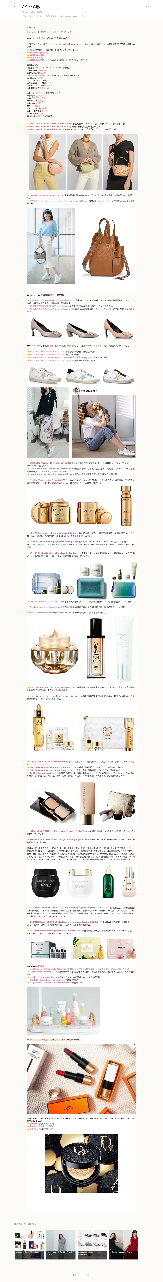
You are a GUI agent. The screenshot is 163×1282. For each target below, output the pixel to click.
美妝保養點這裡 (35, 58)
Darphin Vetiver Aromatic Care (44, 977)
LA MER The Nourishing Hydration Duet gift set (54, 542)
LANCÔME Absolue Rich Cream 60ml (49, 463)
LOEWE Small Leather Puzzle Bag (47, 195)
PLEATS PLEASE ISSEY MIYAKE (49, 68)
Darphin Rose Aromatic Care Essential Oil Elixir (51, 982)
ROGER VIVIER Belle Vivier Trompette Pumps (49, 300)
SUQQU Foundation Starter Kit (45, 773)
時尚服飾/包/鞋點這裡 (38, 53)
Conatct (84, 16)
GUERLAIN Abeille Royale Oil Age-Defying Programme (54, 687)
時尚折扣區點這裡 (36, 55)
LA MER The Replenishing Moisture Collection (53, 553)
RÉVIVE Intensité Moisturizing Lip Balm (47, 613)
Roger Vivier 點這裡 (37, 75)
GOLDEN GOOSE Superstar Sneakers (47, 351)
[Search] (146, 7)
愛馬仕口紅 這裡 (37, 1040)
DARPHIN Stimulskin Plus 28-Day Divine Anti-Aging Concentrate (62, 908)
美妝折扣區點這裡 (36, 60)
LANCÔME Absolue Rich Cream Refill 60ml (52, 468)
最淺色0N (34, 1123)
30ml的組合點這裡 (59, 690)
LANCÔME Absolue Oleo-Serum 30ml (46, 480)
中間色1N (34, 1126)
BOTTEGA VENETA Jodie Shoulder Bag (50, 124)
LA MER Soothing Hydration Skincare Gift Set (53, 533)
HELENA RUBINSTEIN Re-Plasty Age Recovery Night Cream (59, 839)
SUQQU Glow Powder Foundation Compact (52, 770)
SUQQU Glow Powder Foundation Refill (50, 767)
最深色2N (34, 1129)
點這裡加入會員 (54, 44)
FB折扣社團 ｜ (27, 16)
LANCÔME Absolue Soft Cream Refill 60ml (52, 474)
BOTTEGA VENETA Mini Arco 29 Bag (49, 129)
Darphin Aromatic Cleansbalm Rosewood (48, 969)
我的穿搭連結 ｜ (65, 16)
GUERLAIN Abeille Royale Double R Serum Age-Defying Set (56, 696)
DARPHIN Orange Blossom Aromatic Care (48, 980)
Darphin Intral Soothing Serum (44, 971)
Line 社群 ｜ (38, 16)
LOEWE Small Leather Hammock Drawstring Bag (51, 201)
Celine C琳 (31, 6)
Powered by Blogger (81, 1275)
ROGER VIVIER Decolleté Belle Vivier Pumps (49, 309)
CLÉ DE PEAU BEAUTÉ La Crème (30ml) (47, 601)
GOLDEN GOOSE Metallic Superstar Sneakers (51, 357)
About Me (76, 16)
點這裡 (41, 70)
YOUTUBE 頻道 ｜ (51, 16)
